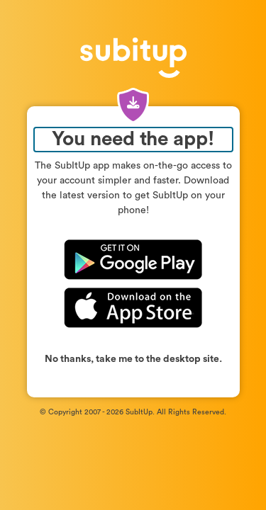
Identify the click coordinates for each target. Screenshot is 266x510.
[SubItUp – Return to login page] (133, 54)
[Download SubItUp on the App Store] (133, 307)
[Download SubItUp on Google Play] (133, 262)
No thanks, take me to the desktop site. (133, 359)
